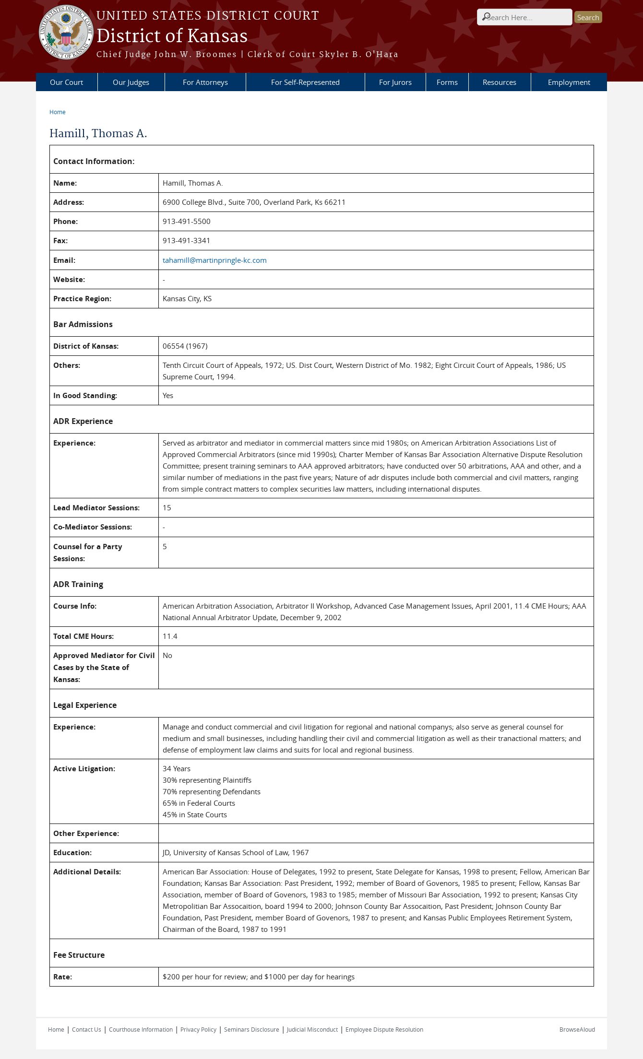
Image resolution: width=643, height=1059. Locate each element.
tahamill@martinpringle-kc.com (215, 260)
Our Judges (131, 82)
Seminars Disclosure (251, 1029)
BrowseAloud (577, 1029)
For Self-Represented (305, 82)
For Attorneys (205, 82)
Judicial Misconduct (312, 1029)
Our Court (66, 82)
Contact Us (86, 1029)
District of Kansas (172, 37)
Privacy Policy (198, 1029)
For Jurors (395, 82)
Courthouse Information (141, 1029)
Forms (447, 82)
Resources (499, 82)
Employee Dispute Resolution (384, 1029)
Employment (569, 82)
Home (57, 112)
